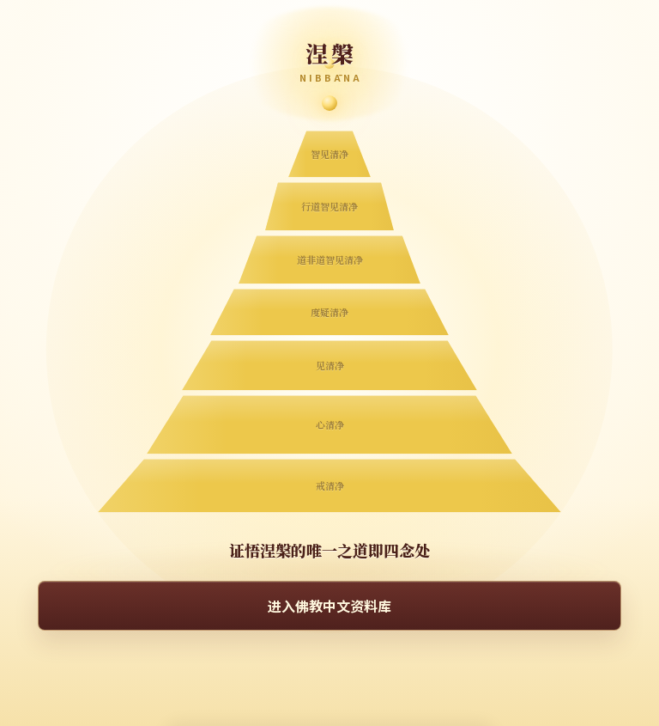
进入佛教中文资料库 (329, 605)
